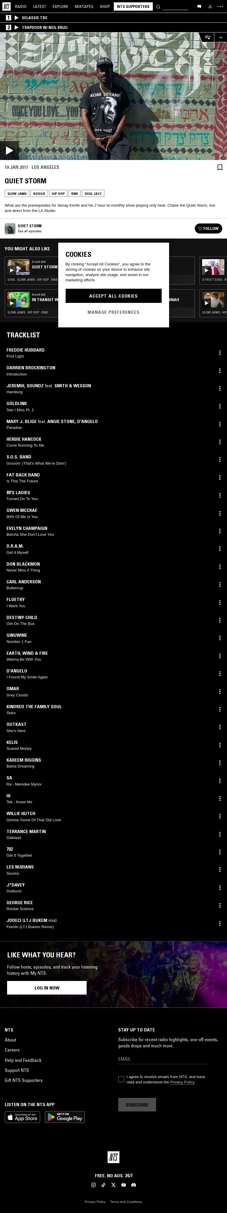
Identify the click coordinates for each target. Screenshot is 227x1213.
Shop (105, 6)
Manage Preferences (113, 312)
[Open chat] (199, 6)
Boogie (39, 193)
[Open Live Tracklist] (206, 37)
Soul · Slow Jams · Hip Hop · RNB (32, 279)
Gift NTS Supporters (24, 1080)
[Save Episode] (220, 167)
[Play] (113, 96)
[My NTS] (210, 6)
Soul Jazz (93, 193)
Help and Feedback (23, 1060)
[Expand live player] (220, 37)
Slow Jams (17, 193)
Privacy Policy (182, 1082)
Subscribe (137, 1105)
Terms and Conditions (126, 1202)
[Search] (158, 6)
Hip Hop (58, 193)
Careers (12, 1050)
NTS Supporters (133, 6)
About (10, 1040)
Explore (60, 6)
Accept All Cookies (113, 296)
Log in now (47, 988)
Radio (21, 6)
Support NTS (17, 1070)
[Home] (6, 6)
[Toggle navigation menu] (220, 6)
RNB (74, 193)
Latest (39, 6)
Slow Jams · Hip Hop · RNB (27, 312)
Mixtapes (84, 6)
